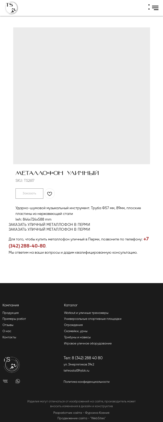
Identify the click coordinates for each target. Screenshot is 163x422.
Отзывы (8, 325)
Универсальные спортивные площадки (93, 319)
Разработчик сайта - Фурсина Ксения (81, 413)
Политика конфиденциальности (87, 381)
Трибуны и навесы (77, 337)
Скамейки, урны (76, 331)
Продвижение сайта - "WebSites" (81, 418)
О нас (7, 331)
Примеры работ (14, 319)
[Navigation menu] (155, 8)
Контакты (9, 337)
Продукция (11, 313)
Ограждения (73, 325)
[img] (5, 381)
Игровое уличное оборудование (88, 343)
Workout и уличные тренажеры (86, 313)
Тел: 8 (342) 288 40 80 (83, 358)
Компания (11, 305)
